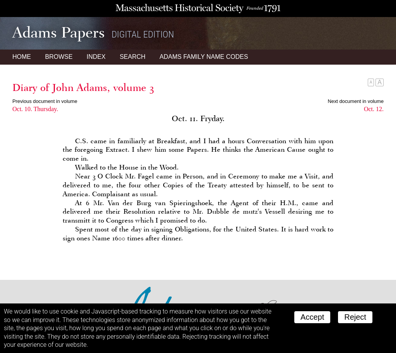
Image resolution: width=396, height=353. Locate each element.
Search (132, 56)
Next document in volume (356, 101)
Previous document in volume (44, 101)
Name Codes (204, 56)
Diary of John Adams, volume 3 (83, 87)
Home (21, 56)
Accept (312, 317)
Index (96, 56)
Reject (355, 317)
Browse (58, 56)
